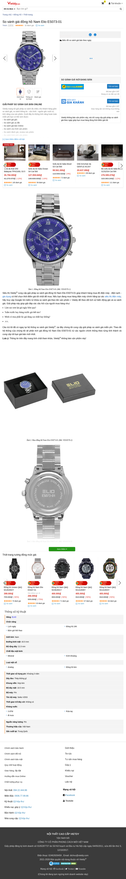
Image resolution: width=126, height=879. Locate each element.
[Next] (55, 58)
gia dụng (7, 296)
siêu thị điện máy (113, 296)
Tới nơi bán (113, 86)
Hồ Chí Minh (71, 33)
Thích (5, 25)
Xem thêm (62, 549)
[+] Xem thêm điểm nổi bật (14, 139)
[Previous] (5, 58)
